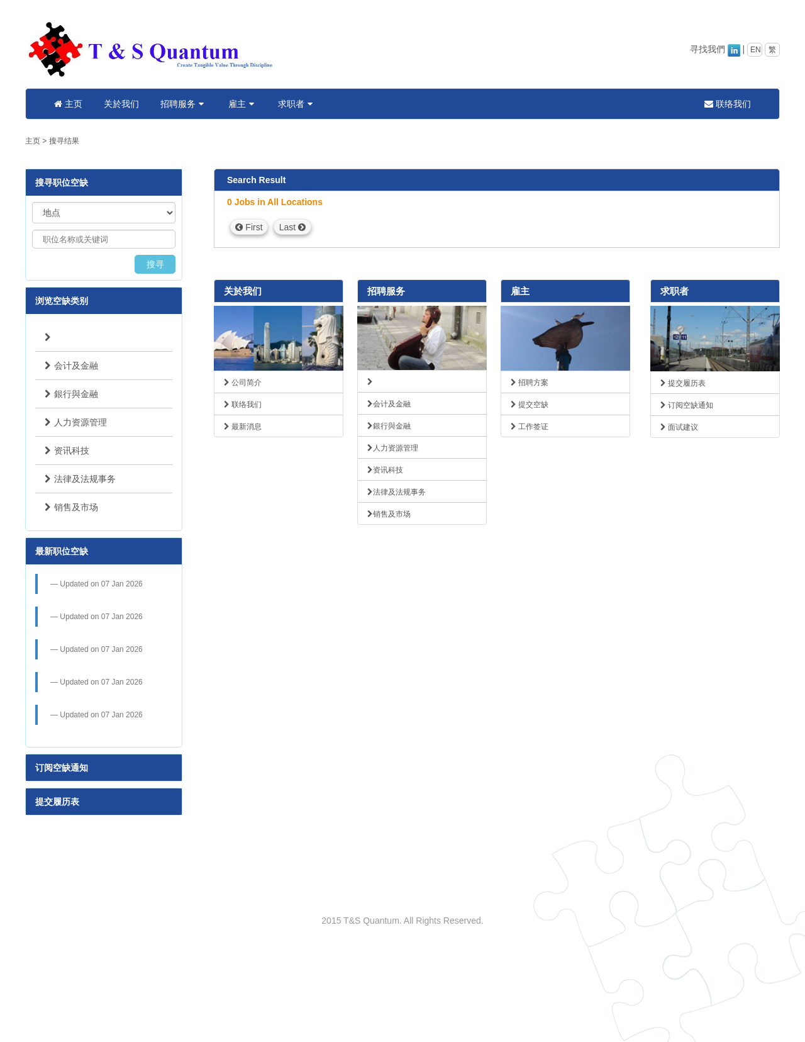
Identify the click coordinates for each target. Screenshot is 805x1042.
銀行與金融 (71, 394)
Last (292, 227)
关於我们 (121, 104)
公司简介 (243, 382)
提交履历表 (57, 802)
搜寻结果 (64, 141)
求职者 (297, 104)
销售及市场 (71, 507)
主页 (68, 104)
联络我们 (727, 104)
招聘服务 (183, 104)
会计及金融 (71, 366)
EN (755, 49)
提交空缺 (529, 404)
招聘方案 (529, 382)
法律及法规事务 (80, 479)
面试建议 (679, 427)
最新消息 (243, 426)
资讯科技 (67, 450)
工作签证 (529, 426)
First (248, 227)
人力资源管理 (76, 422)
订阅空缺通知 (61, 768)
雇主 (242, 104)
